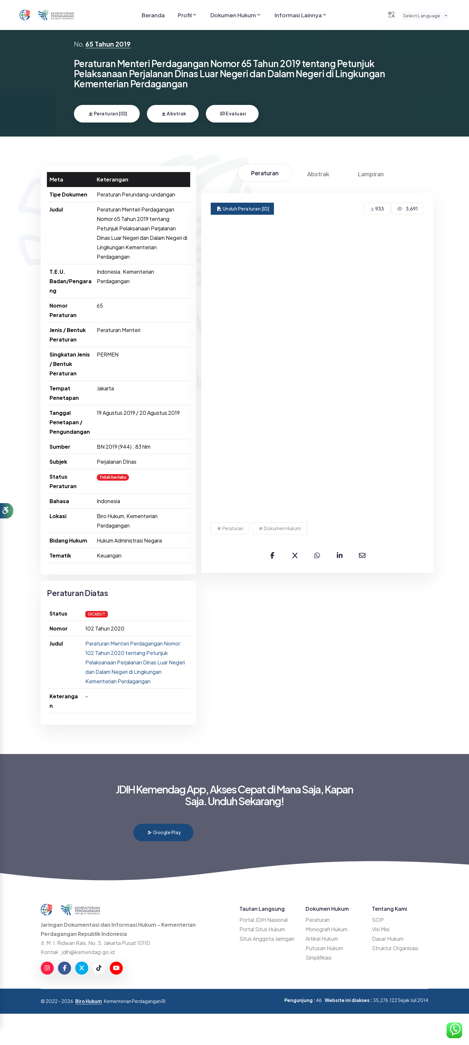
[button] (6, 511)
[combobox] (425, 15)
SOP (378, 919)
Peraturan (264, 173)
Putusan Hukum (324, 948)
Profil (187, 15)
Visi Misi (381, 929)
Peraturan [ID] (107, 113)
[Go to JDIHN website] (25, 15)
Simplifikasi (319, 957)
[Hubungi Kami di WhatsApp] (454, 1030)
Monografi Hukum (327, 929)
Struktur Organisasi (395, 948)
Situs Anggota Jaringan (266, 938)
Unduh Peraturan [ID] (243, 208)
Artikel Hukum (322, 938)
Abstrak (173, 113)
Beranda (153, 15)
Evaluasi (233, 113)
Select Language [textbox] (421, 15)
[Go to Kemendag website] (56, 15)
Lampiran (371, 174)
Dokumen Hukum (236, 15)
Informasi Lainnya (301, 15)
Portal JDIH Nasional (263, 919)
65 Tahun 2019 (108, 44)
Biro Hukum (88, 1001)
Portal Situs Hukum (262, 929)
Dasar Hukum (388, 938)
